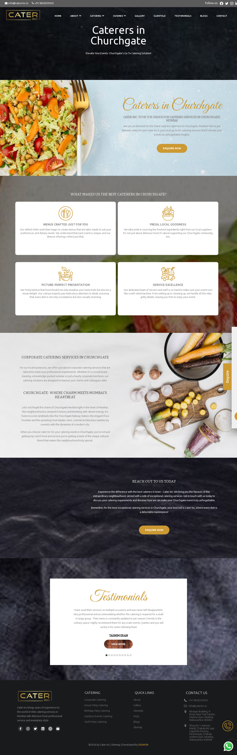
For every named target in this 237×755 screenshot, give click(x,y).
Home (58, 16)
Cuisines (119, 16)
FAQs (136, 716)
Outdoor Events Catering (98, 716)
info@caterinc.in (16, 3)
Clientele (160, 16)
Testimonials (183, 16)
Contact (221, 16)
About (75, 16)
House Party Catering (96, 705)
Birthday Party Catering (97, 710)
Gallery (140, 16)
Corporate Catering (95, 699)
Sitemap (137, 727)
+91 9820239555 (43, 3)
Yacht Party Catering (95, 721)
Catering (97, 16)
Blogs (203, 16)
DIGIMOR (143, 744)
